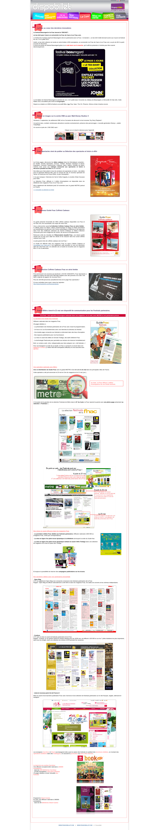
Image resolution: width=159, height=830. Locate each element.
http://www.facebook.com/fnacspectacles (46, 284)
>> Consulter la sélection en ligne (43, 190)
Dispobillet (52, 7)
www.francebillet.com (66, 825)
